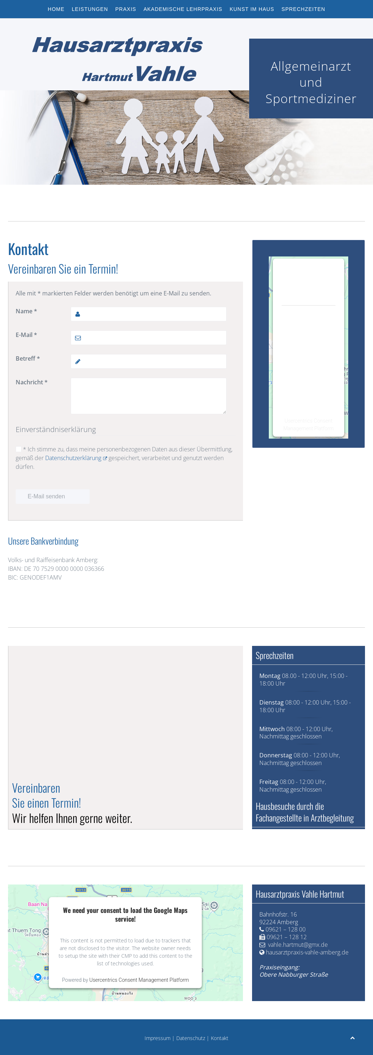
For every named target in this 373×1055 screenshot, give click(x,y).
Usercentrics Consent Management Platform (139, 980)
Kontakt (219, 1038)
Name (26, 311)
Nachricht (32, 382)
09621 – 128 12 (287, 937)
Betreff (28, 358)
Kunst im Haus (251, 9)
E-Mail (26, 335)
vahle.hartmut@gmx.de (298, 945)
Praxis (125, 9)
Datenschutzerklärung (76, 458)
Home (56, 9)
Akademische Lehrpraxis (183, 9)
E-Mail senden (46, 496)
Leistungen (90, 9)
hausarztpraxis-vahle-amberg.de (307, 952)
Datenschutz (190, 1038)
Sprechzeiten (303, 9)
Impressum (157, 1038)
